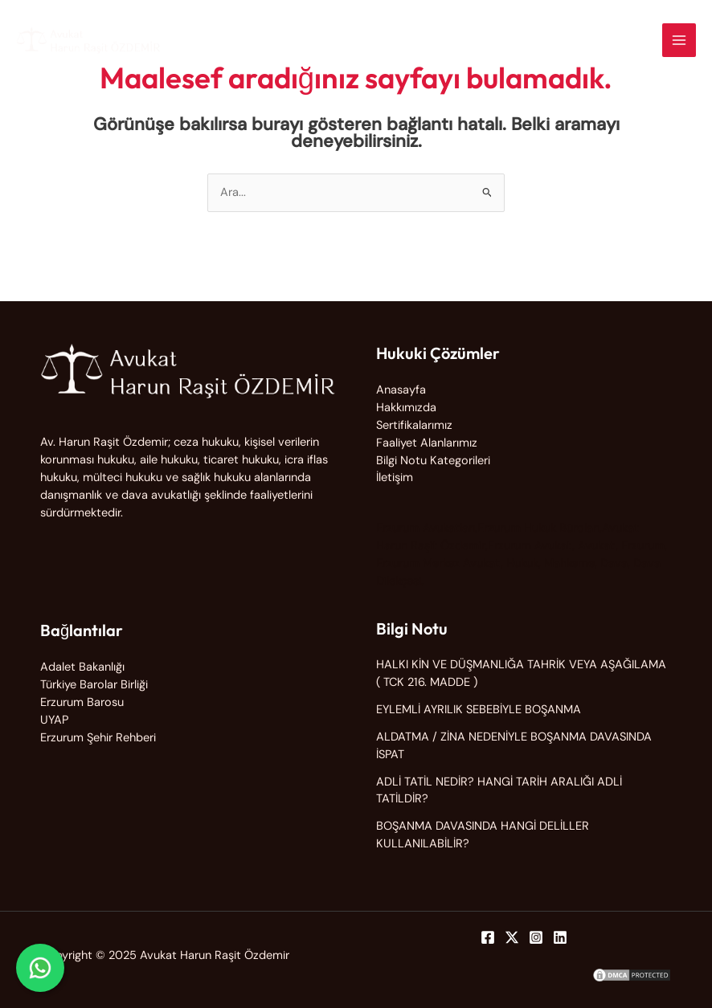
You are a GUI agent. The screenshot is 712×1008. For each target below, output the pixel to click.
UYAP (54, 720)
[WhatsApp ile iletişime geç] (40, 968)
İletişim (394, 477)
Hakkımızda (406, 407)
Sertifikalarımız (414, 425)
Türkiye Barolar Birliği (94, 684)
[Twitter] (512, 937)
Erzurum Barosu (82, 702)
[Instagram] (536, 937)
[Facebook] (488, 937)
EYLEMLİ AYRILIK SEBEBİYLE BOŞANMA (478, 709)
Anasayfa (401, 390)
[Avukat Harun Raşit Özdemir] (88, 40)
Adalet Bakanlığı (82, 667)
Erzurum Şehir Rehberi (98, 737)
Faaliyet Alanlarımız (426, 443)
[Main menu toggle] (679, 40)
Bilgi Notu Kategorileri (433, 460)
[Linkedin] (560, 937)
